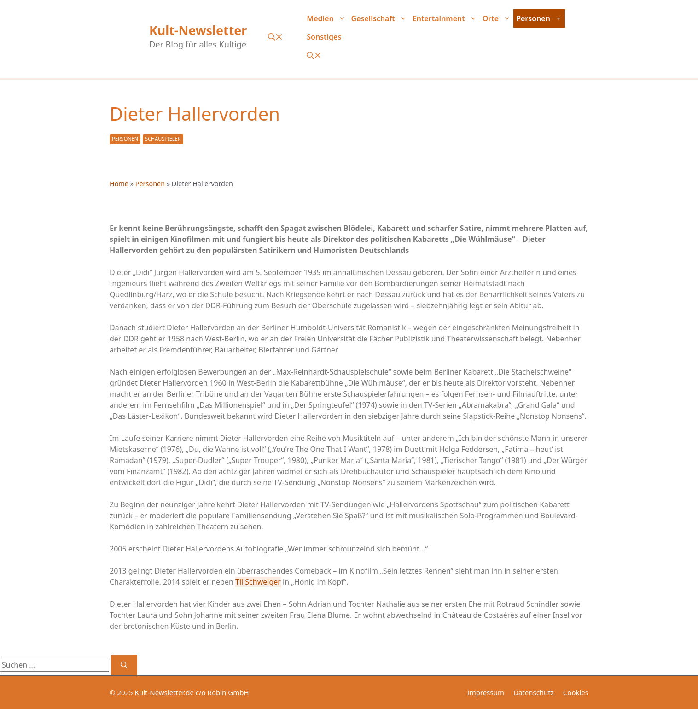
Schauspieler (162, 138)
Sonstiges (324, 37)
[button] (275, 37)
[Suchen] (124, 665)
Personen (540, 18)
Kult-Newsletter (198, 30)
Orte (498, 18)
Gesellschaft (380, 18)
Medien (327, 18)
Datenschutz (533, 692)
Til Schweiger (258, 582)
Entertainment (446, 18)
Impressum (485, 692)
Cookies (575, 692)
